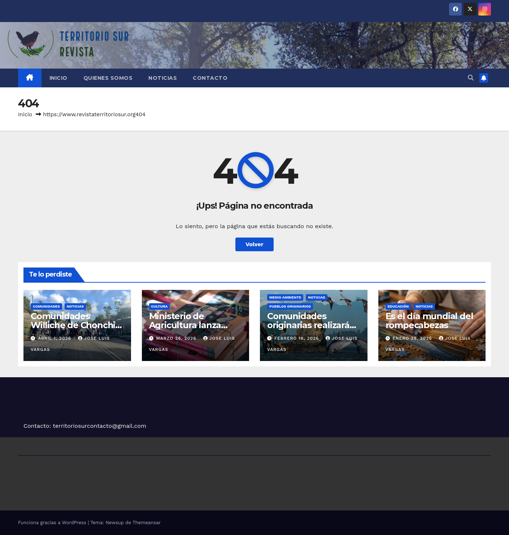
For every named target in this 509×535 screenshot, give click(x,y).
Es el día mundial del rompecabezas (429, 320)
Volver (254, 244)
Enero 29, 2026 (413, 338)
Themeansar (146, 522)
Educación (398, 306)
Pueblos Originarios (290, 306)
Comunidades (46, 306)
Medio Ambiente (285, 297)
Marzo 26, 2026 (177, 338)
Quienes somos (108, 78)
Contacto (210, 78)
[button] (471, 77)
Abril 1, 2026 (55, 338)
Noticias (162, 78)
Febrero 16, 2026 (297, 338)
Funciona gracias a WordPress (53, 522)
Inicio (58, 78)
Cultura (159, 306)
